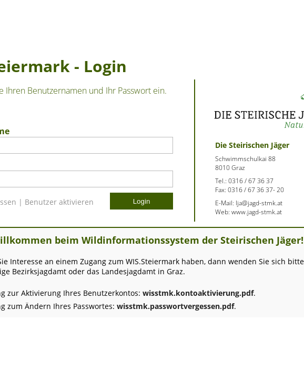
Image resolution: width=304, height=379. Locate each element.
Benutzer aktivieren (59, 202)
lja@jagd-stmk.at (259, 202)
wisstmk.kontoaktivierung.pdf (198, 293)
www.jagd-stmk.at (256, 211)
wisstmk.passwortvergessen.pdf (175, 306)
